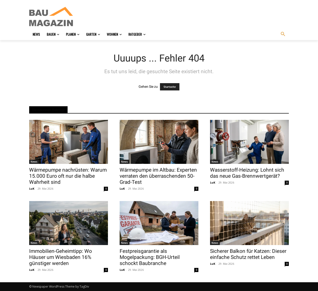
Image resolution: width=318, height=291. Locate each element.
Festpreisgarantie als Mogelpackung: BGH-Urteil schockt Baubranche (150, 257)
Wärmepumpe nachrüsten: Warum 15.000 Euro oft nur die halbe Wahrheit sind (68, 176)
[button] (283, 34)
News (34, 161)
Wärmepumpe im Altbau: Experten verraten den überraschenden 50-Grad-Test (158, 176)
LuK (31, 188)
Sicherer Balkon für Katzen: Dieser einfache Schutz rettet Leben (248, 254)
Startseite (170, 86)
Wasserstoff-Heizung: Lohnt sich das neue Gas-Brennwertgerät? (247, 173)
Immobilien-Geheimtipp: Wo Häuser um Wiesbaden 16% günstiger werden (60, 257)
